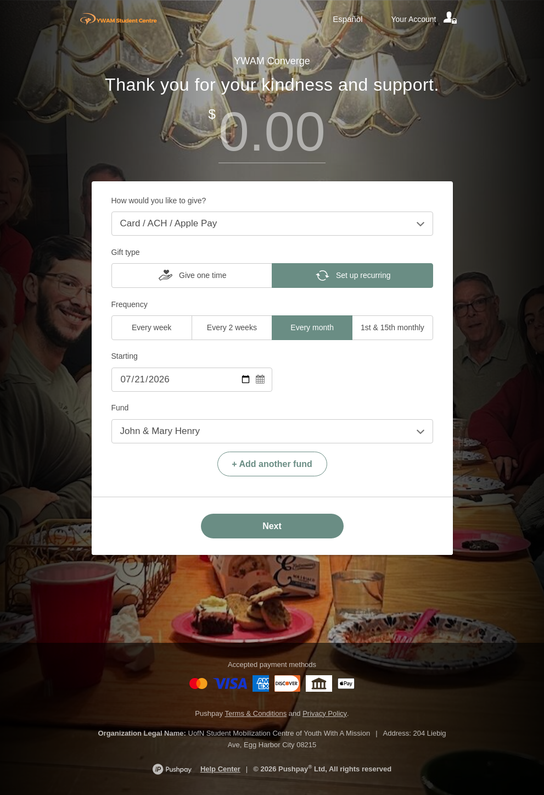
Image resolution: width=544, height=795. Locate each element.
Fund (120, 407)
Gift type (125, 252)
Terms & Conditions (256, 713)
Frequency (129, 304)
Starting (124, 356)
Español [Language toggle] (347, 19)
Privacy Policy (324, 713)
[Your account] (425, 19)
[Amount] (272, 131)
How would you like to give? (158, 200)
